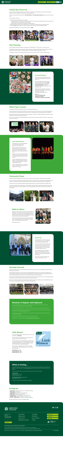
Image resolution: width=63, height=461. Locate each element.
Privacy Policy (23, 455)
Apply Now (50, 443)
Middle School (22, 441)
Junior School (22, 439)
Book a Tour (41, 2)
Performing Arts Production (26, 422)
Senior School (22, 443)
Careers (34, 444)
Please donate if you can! (16, 247)
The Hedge (34, 439)
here (23, 342)
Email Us (7, 447)
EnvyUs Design (57, 455)
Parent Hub (50, 2)
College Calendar (26, 424)
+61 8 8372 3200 (8, 442)
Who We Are (35, 441)
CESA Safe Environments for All (29, 455)
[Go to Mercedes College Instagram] (55, 432)
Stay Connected (35, 443)
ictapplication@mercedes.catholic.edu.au (33, 342)
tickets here (17, 373)
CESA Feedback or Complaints (38, 455)
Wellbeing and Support (24, 444)
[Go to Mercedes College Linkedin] (57, 432)
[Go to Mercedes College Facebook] (53, 432)
